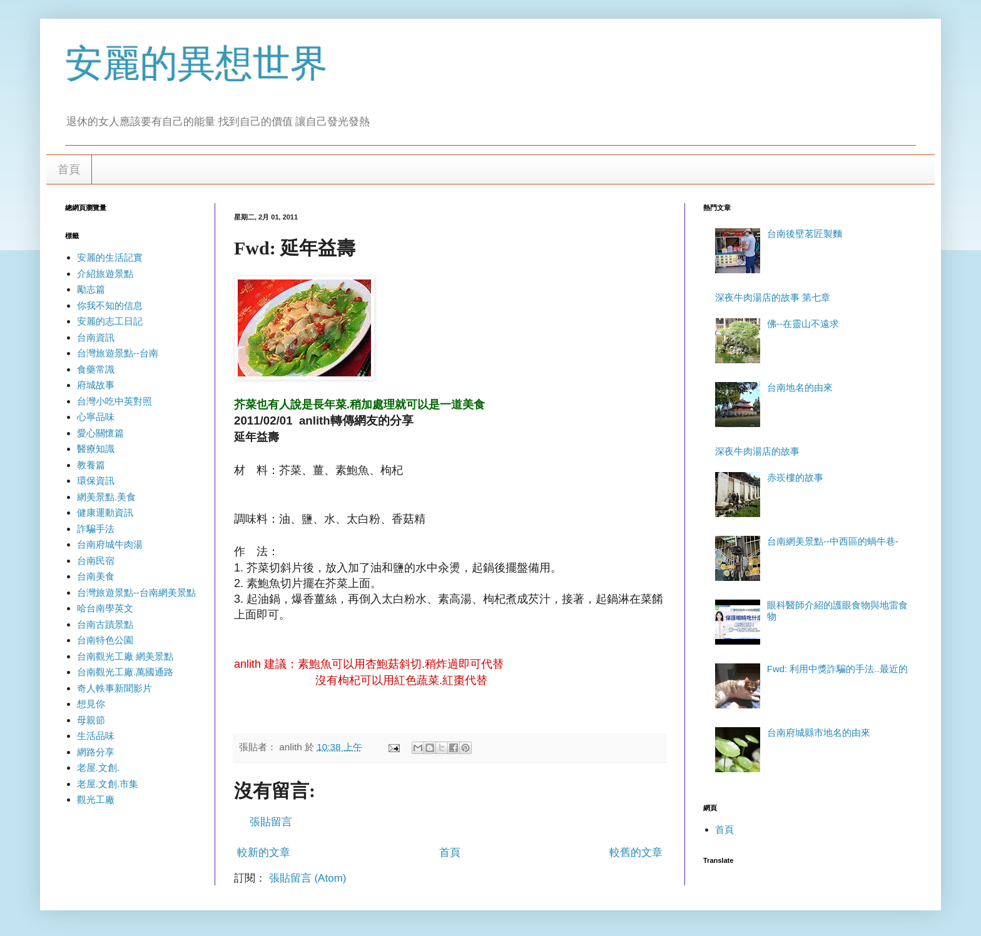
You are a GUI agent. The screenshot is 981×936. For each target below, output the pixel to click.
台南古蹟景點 (105, 624)
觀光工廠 (95, 799)
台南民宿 (95, 560)
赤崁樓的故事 (795, 477)
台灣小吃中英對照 (114, 401)
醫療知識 (95, 448)
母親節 (91, 720)
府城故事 (95, 385)
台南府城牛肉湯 (110, 544)
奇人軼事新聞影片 (114, 688)
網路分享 (95, 752)
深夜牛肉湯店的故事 (757, 451)
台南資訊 (95, 337)
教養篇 (91, 465)
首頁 (69, 169)
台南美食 (95, 576)
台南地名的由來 (800, 387)
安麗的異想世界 (196, 63)
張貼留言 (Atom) (308, 878)
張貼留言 (271, 822)
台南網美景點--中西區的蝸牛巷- (832, 541)
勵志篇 (91, 289)
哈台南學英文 (105, 608)
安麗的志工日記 (110, 321)
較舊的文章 (636, 852)
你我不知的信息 (110, 305)
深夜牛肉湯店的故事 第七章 (772, 297)
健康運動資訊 (105, 512)
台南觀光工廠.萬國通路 (125, 672)
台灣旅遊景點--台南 (117, 353)
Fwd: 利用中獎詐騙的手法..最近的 (837, 668)
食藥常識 (95, 369)
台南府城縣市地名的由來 (818, 732)
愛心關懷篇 (100, 433)
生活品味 (95, 735)
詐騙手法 (95, 528)
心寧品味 (95, 416)
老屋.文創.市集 (107, 783)
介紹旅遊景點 (105, 273)
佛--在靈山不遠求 (803, 323)
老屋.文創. (98, 767)
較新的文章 (263, 852)
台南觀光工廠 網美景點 (125, 656)
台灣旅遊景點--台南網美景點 (136, 592)
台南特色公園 (105, 640)
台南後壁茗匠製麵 (804, 233)
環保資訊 (95, 480)
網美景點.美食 (106, 496)
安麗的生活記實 (110, 257)
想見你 (91, 703)
